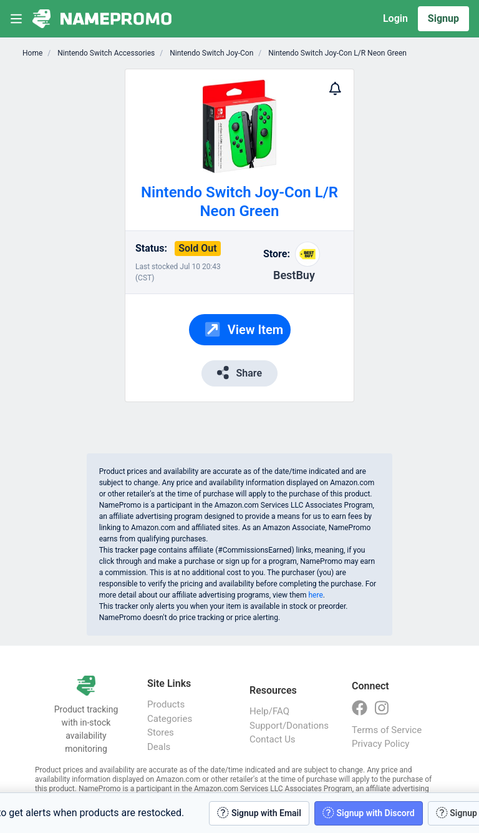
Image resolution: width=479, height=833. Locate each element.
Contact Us (272, 739)
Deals (158, 746)
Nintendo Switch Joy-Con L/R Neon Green (336, 53)
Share (239, 372)
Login (395, 18)
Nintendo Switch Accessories (105, 53)
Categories (169, 718)
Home (32, 53)
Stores (160, 732)
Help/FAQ (269, 711)
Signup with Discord (368, 813)
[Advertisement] (392, 256)
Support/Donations (288, 725)
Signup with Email (259, 813)
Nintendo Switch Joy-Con (210, 53)
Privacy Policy (380, 743)
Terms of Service (387, 730)
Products (166, 704)
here (315, 595)
